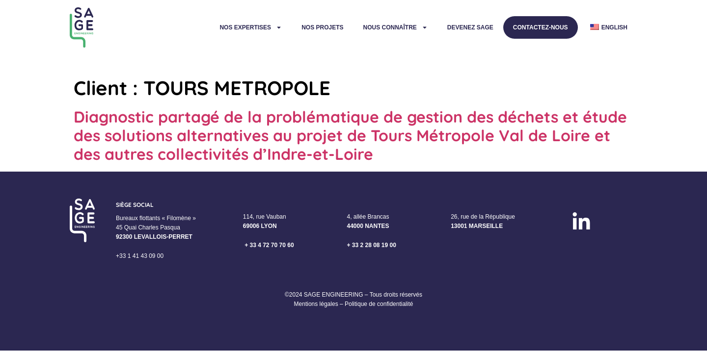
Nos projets (322, 27)
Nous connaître (395, 27)
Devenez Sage (470, 27)
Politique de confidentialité (379, 304)
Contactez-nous (540, 27)
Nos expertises (250, 27)
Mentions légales (316, 304)
